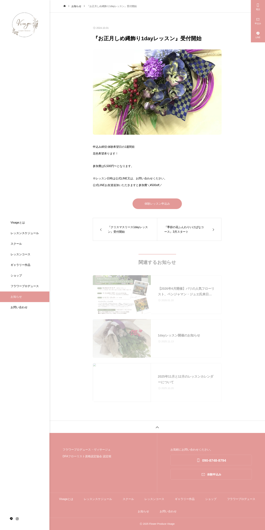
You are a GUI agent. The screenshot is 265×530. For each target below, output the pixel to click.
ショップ (16, 275)
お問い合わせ (19, 307)
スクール (16, 243)
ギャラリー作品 (20, 264)
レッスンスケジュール (25, 233)
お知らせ (16, 296)
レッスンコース (20, 254)
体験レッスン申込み (157, 203)
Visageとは (18, 222)
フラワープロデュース (25, 286)
